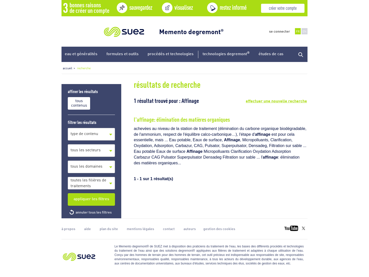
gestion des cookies (219, 228)
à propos (68, 228)
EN (304, 31)
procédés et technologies (171, 53)
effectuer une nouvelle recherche (276, 100)
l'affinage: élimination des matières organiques (182, 119)
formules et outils (122, 53)
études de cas (271, 53)
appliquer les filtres (91, 198)
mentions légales (140, 228)
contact (169, 228)
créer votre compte (283, 8)
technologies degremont (226, 53)
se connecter (279, 31)
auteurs (189, 228)
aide (87, 228)
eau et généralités (81, 53)
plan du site (109, 228)
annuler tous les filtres (94, 212)
